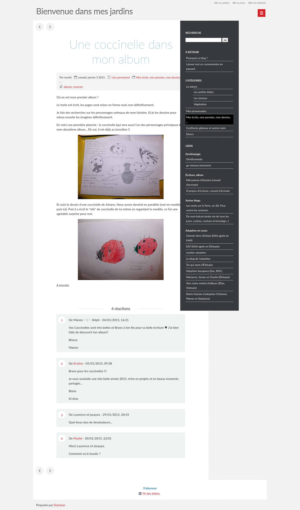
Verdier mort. (40, 27)
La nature (220, 86)
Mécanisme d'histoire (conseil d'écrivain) (232, 182)
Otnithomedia (223, 158)
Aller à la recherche (256, 2)
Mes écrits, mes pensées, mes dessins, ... (237, 119)
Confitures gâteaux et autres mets (234, 127)
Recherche (222, 32)
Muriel (77, 438)
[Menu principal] (261, 13)
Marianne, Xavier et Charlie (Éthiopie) (236, 276)
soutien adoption (225, 252)
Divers (218, 133)
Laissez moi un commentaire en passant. (233, 66)
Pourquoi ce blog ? (225, 57)
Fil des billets (151, 494)
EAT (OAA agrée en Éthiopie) (231, 245)
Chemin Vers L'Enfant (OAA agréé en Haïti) (236, 237)
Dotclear (59, 506)
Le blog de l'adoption (227, 258)
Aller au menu (236, 2)
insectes (78, 87)
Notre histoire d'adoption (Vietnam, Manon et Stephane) (235, 296)
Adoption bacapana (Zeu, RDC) (233, 270)
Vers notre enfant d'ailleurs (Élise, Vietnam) (234, 285)
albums (68, 87)
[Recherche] (231, 39)
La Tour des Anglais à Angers (50, 27)
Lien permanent (121, 77)
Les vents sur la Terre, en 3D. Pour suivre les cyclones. (234, 207)
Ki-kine (78, 363)
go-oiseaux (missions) (227, 164)
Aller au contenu (218, 2)
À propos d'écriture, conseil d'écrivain (236, 190)
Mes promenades (225, 110)
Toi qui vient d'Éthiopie (228, 264)
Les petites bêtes (232, 91)
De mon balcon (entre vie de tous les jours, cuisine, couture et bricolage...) (236, 218)
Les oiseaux (229, 97)
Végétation (228, 103)
